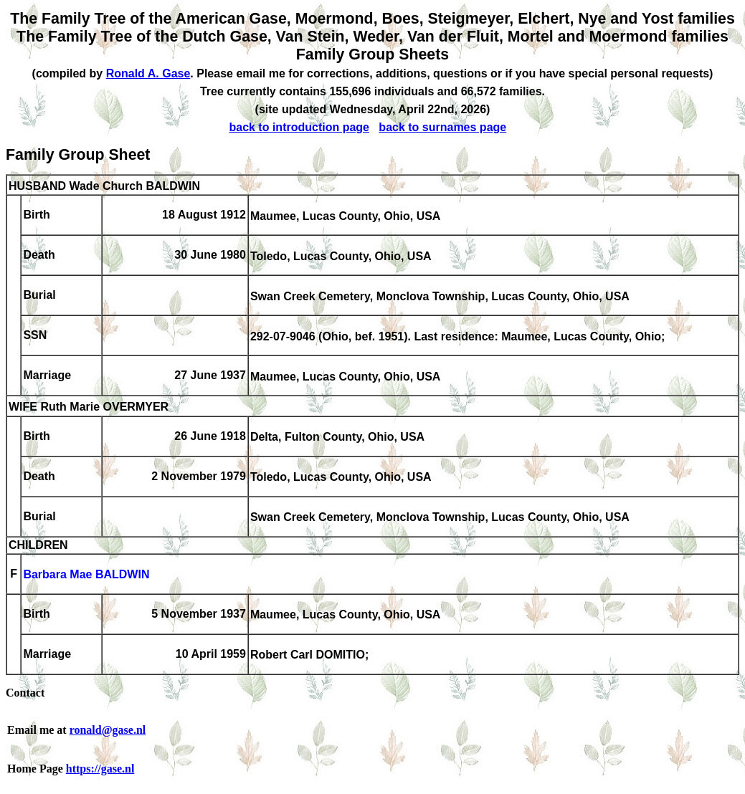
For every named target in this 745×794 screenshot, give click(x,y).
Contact (25, 693)
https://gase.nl (100, 768)
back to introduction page (299, 127)
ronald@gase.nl (108, 730)
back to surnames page (442, 127)
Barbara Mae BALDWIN (86, 575)
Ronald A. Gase (148, 73)
